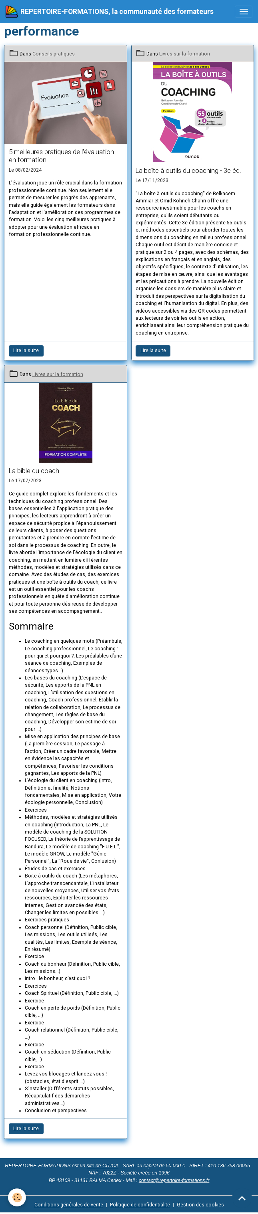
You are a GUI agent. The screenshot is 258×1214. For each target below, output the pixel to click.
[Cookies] (17, 1197)
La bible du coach (34, 471)
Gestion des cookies (200, 1205)
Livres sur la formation (184, 54)
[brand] (110, 12)
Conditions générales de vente (68, 1205)
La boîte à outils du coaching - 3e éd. (188, 170)
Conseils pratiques (53, 54)
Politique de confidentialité (140, 1205)
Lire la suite (26, 350)
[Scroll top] (242, 1198)
